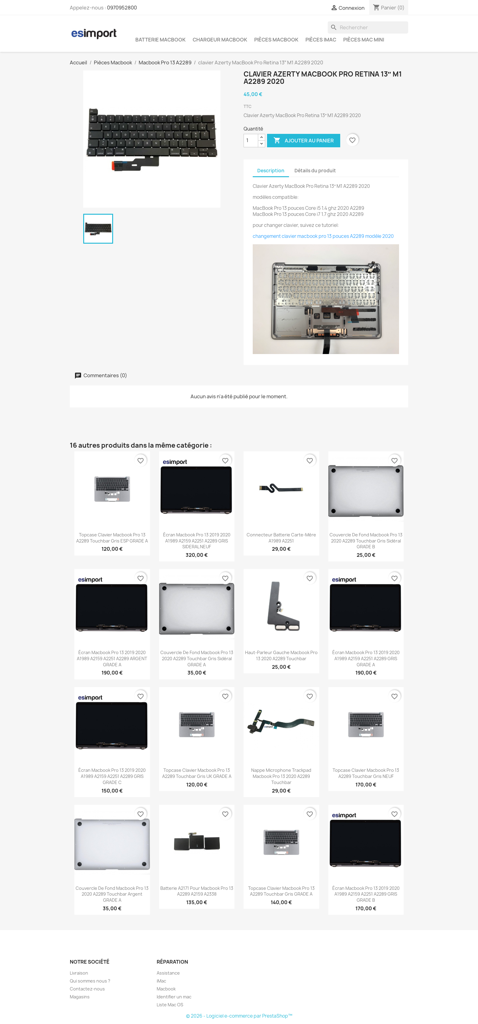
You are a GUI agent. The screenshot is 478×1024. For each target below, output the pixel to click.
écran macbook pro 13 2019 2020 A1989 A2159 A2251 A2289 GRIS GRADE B (366, 894)
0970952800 (122, 7)
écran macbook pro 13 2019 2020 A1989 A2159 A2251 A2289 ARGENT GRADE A (112, 659)
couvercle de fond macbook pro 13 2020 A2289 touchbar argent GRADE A (112, 894)
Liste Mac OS (170, 1005)
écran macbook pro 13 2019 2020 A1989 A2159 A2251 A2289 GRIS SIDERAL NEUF (196, 541)
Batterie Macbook (160, 39)
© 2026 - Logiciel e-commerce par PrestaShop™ (239, 1016)
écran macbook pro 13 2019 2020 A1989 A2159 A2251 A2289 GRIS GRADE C (112, 776)
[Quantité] (251, 140)
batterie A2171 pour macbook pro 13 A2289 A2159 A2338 (196, 891)
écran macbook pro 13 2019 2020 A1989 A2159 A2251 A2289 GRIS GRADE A (366, 659)
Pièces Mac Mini (363, 39)
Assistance (168, 973)
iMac (161, 981)
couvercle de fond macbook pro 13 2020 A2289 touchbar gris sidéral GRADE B (366, 541)
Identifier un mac (174, 997)
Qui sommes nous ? (90, 981)
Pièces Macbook (276, 39)
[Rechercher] (368, 27)
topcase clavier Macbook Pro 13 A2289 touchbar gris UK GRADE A (196, 773)
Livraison (79, 973)
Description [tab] (270, 170)
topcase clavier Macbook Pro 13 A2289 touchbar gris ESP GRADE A (112, 538)
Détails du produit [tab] (315, 170)
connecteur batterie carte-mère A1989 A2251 (281, 538)
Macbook (166, 989)
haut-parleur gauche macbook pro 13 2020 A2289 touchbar (281, 655)
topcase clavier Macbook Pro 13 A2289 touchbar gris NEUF (366, 773)
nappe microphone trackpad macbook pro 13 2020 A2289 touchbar (281, 776)
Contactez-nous (87, 989)
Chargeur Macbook (220, 39)
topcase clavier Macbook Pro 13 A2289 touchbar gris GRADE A (281, 891)
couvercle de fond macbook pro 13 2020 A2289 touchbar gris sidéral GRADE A (196, 659)
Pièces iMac (320, 39)
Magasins (80, 997)
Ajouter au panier (303, 141)
